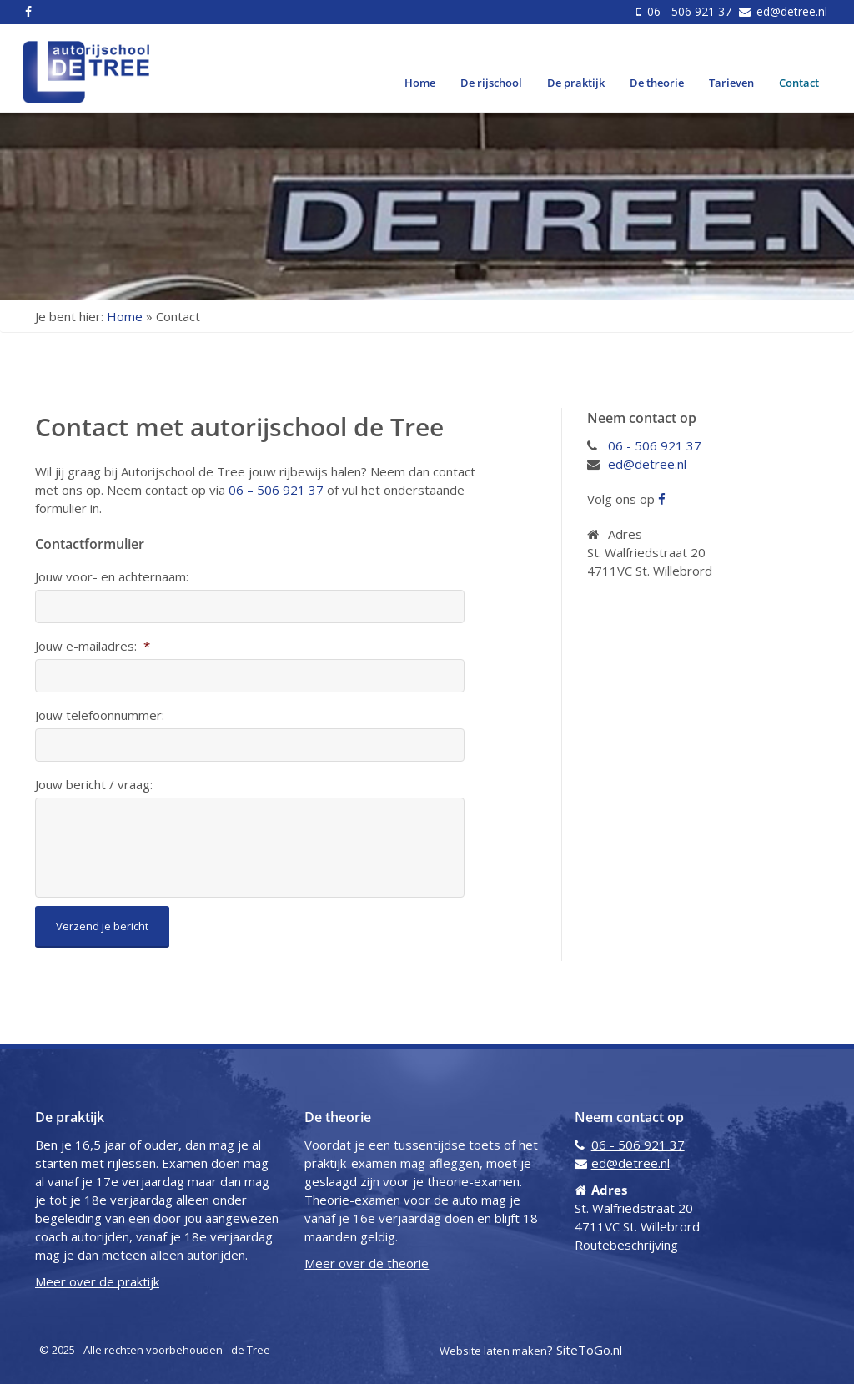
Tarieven (731, 82)
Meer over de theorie (366, 1263)
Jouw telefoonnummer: (99, 715)
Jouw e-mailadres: (92, 646)
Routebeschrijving (626, 1244)
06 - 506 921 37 (689, 11)
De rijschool (491, 82)
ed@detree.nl (790, 11)
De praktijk (576, 82)
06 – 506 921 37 (276, 489)
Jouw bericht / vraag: (94, 785)
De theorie (657, 82)
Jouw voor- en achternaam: (111, 577)
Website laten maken (493, 1350)
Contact (799, 82)
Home (419, 82)
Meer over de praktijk (97, 1281)
